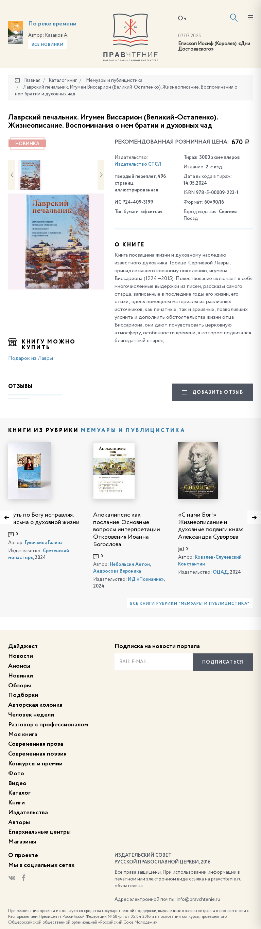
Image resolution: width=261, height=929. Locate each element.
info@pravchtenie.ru (198, 899)
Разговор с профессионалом (48, 725)
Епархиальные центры (39, 832)
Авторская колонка (35, 705)
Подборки (23, 695)
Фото (16, 773)
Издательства (28, 813)
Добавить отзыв (212, 392)
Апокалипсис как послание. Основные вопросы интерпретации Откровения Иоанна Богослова (126, 529)
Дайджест (23, 646)
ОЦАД (220, 572)
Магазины (22, 842)
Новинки (20, 676)
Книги (16, 803)
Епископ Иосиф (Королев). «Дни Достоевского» (214, 46)
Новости (20, 656)
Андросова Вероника (117, 571)
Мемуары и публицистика (133, 430)
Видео (17, 783)
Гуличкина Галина (44, 542)
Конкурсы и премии (35, 764)
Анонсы (19, 666)
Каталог (19, 793)
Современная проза (35, 744)
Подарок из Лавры (30, 358)
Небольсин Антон (130, 564)
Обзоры (19, 686)
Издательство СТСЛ (138, 164)
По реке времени (52, 24)
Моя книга (22, 734)
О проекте (23, 855)
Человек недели (31, 715)
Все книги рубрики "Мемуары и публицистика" (189, 604)
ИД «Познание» (146, 579)
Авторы (19, 822)
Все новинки (48, 45)
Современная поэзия (37, 754)
